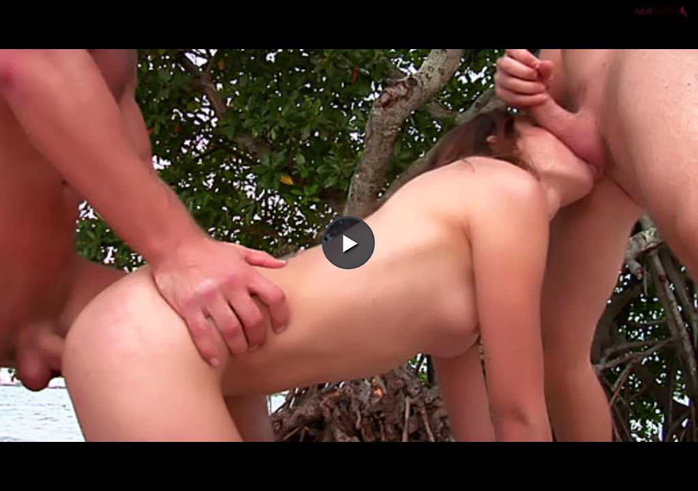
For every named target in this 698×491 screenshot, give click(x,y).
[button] (348, 48)
